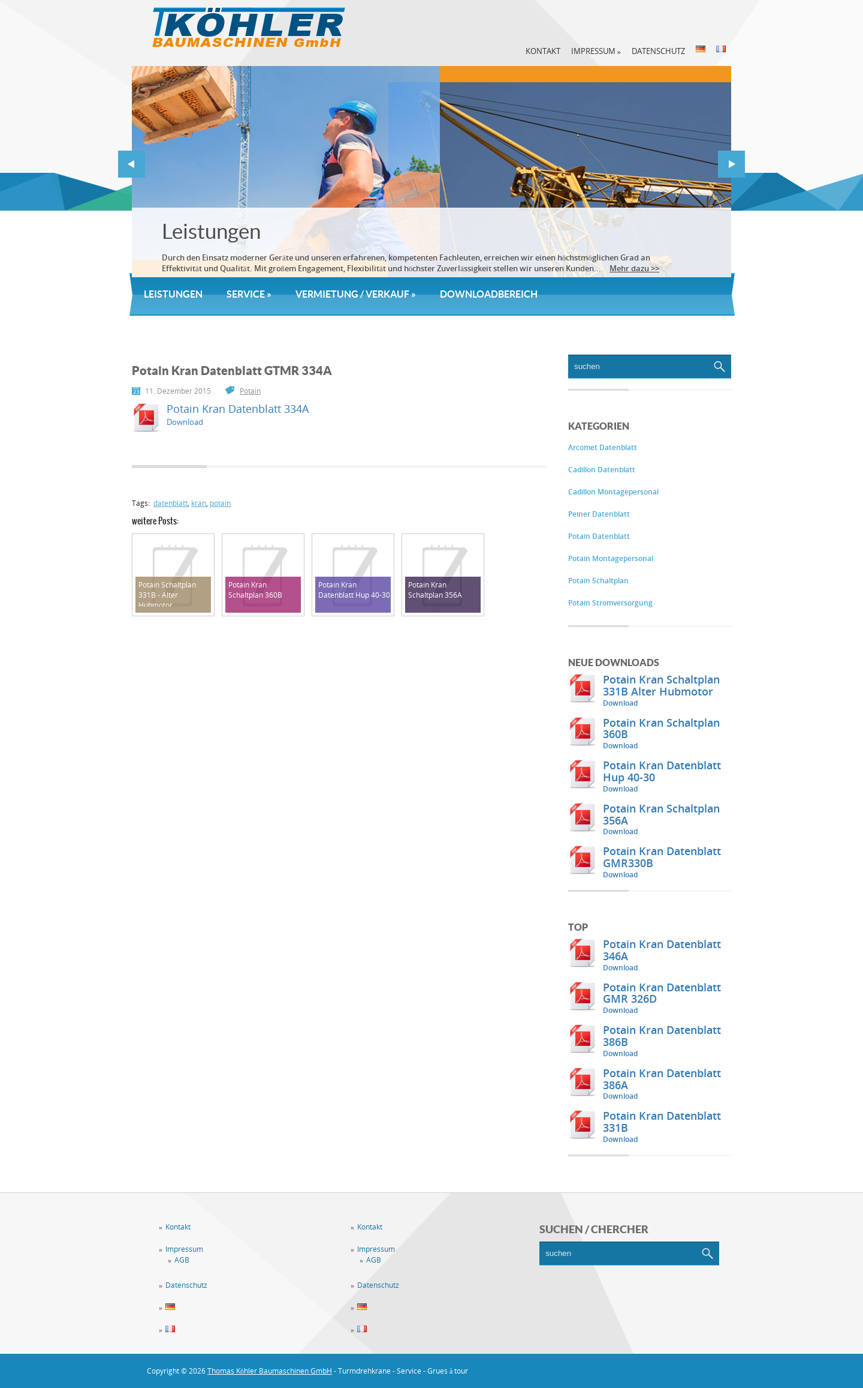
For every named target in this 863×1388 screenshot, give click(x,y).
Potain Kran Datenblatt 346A (662, 950)
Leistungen (211, 231)
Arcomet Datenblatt (602, 447)
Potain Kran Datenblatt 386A (662, 1079)
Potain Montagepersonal (610, 558)
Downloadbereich (489, 294)
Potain (250, 391)
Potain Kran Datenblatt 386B (662, 1036)
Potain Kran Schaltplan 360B (661, 728)
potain (220, 503)
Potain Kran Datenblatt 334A (238, 408)
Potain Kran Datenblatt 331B (662, 1121)
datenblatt (170, 503)
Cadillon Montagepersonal (613, 492)
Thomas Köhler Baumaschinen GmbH (269, 1371)
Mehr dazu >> (634, 268)
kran (198, 503)
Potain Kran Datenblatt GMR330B (662, 857)
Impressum (596, 51)
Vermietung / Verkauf (355, 294)
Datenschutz (658, 51)
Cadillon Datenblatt (601, 469)
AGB (181, 1260)
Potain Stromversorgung (610, 603)
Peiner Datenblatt (599, 514)
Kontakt (543, 51)
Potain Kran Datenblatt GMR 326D (662, 993)
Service (249, 294)
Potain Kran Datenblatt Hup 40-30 (662, 771)
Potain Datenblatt (599, 536)
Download (620, 703)
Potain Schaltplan (598, 580)
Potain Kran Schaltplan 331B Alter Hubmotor (661, 685)
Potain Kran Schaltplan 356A (661, 814)
